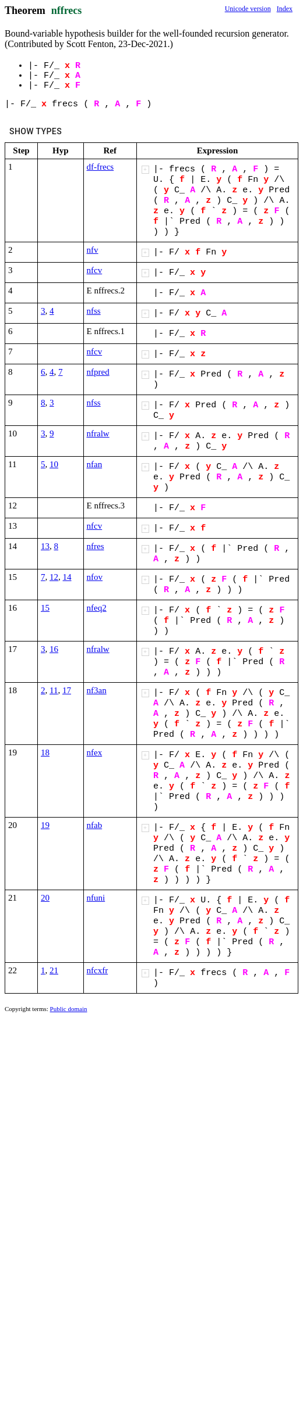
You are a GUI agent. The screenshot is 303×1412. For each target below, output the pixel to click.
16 (54, 649)
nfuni (96, 897)
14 (67, 577)
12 (54, 577)
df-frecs (100, 166)
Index (285, 9)
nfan (95, 464)
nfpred (98, 372)
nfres (95, 546)
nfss (94, 311)
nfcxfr (97, 970)
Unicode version (248, 9)
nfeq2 (97, 607)
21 (54, 970)
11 (54, 690)
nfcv (95, 270)
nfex (95, 752)
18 (45, 752)
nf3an (97, 690)
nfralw (98, 433)
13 (45, 546)
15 (45, 607)
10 (54, 464)
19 (45, 825)
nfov (95, 577)
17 (66, 690)
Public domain (68, 1008)
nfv (92, 250)
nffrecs (66, 10)
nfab (95, 825)
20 (45, 897)
